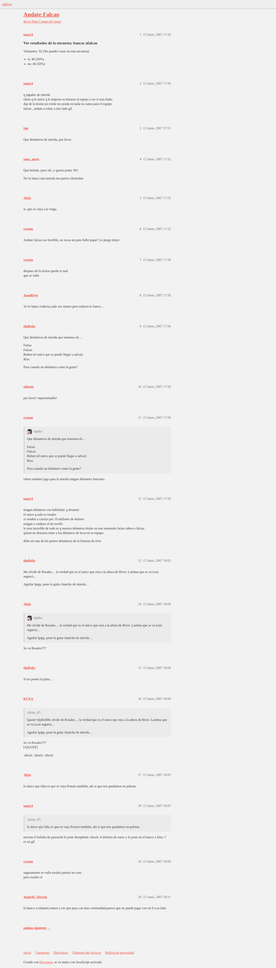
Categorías (42, 952)
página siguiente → (37, 928)
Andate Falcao (41, 14)
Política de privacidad (119, 952)
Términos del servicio (86, 952)
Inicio (27, 952)
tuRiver (7, 4)
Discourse (46, 962)
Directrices (60, 952)
